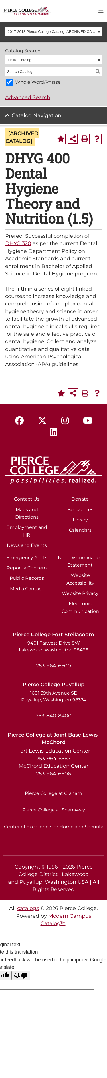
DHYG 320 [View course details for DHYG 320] (18, 243)
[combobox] (53, 31)
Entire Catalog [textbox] (19, 60)
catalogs (28, 908)
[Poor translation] (21, 975)
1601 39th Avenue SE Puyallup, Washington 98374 (53, 696)
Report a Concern (27, 568)
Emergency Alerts (26, 557)
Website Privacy (80, 593)
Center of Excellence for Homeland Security (53, 826)
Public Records (27, 578)
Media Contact (26, 588)
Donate (80, 499)
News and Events (27, 545)
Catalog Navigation (36, 115)
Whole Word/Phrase (38, 82)
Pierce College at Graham (53, 793)
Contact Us (26, 499)
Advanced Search (27, 97)
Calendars (80, 530)
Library (80, 520)
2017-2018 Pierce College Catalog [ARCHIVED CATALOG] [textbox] (52, 31)
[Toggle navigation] (101, 11)
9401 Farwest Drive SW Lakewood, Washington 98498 (53, 646)
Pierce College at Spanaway (53, 810)
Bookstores (80, 509)
